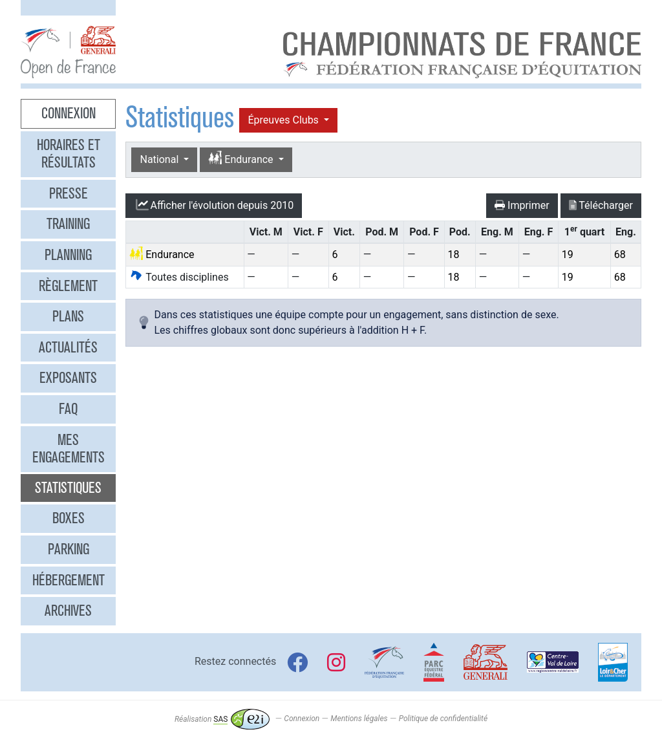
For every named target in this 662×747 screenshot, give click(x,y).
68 (620, 254)
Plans (68, 316)
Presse (68, 193)
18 (453, 254)
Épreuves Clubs (284, 120)
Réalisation (222, 719)
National (160, 159)
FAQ (68, 409)
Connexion (68, 113)
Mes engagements (68, 449)
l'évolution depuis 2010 (214, 205)
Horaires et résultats (68, 154)
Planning (68, 255)
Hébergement (68, 580)
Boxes (68, 518)
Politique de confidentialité (443, 719)
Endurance (241, 159)
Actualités (68, 347)
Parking (68, 549)
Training (68, 224)
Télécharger (601, 205)
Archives (68, 610)
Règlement (68, 286)
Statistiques (68, 488)
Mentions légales (358, 719)
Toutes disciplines (178, 277)
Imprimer (522, 205)
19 (567, 254)
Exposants (68, 378)
